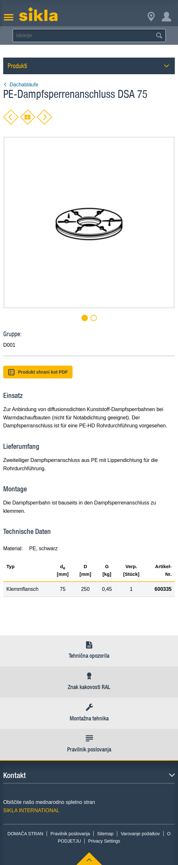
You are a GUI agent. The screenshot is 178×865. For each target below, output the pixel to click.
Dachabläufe (20, 84)
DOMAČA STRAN (25, 833)
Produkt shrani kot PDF (38, 372)
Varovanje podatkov (140, 833)
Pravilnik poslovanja (70, 833)
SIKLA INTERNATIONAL (31, 810)
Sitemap (105, 833)
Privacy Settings (104, 841)
